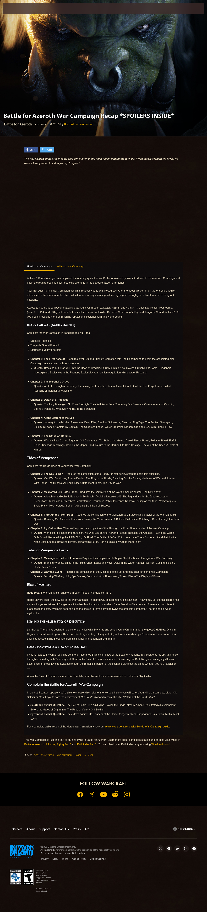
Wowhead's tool (160, 744)
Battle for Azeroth (44, 755)
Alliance (88, 755)
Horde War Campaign (39, 266)
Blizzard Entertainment (78, 124)
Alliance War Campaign (70, 266)
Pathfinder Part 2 (87, 744)
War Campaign (64, 755)
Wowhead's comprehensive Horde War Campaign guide (137, 726)
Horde (78, 755)
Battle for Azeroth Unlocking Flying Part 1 (47, 744)
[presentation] (13, 8)
